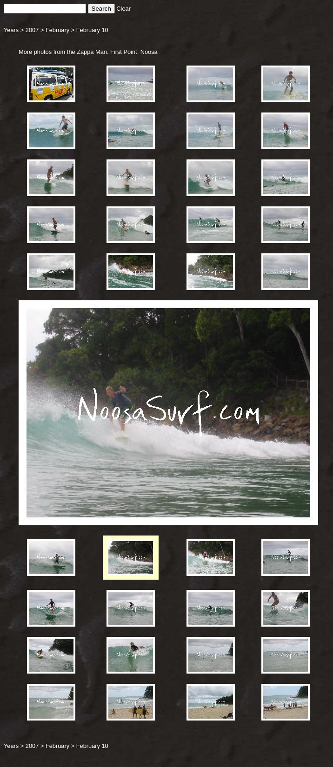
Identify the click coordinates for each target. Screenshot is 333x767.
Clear (123, 8)
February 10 (92, 29)
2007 (32, 29)
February (57, 29)
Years (11, 29)
